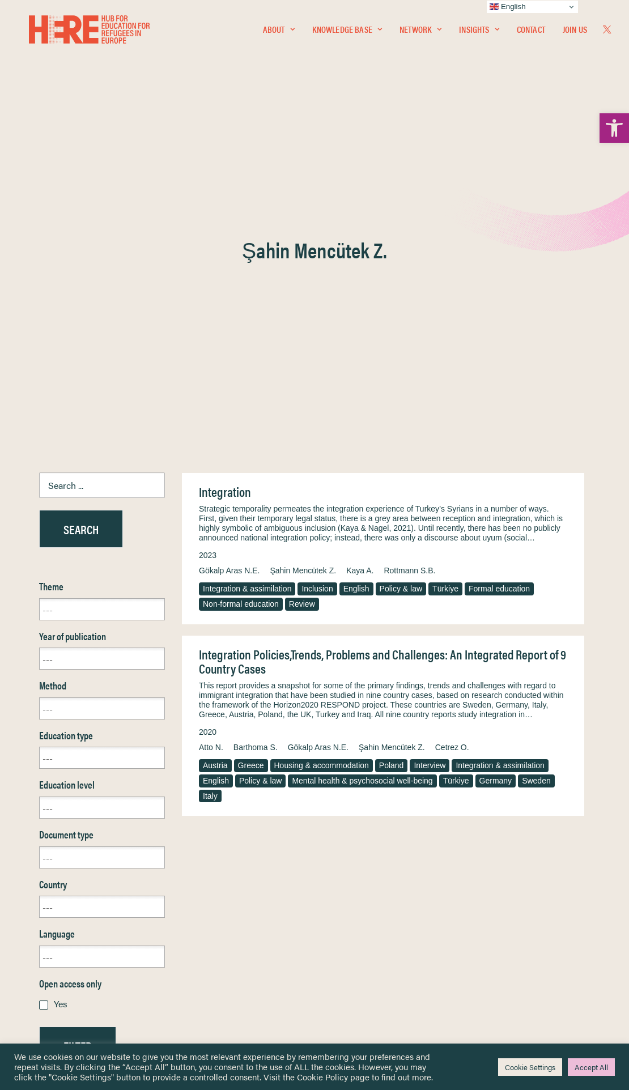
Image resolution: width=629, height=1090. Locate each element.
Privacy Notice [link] (348, 888)
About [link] (279, 32)
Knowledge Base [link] (347, 32)
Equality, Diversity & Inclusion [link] (372, 915)
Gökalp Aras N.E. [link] (229, 298)
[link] (614, 128)
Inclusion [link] (317, 316)
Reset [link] (50, 806)
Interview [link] (429, 492)
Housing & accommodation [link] (321, 492)
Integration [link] (225, 219)
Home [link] (50, 888)
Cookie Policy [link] (322, 1077)
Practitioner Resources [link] (361, 974)
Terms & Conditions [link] (356, 901)
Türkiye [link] (445, 316)
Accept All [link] (591, 1067)
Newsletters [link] (67, 938)
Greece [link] (251, 492)
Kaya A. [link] (359, 298)
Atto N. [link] (211, 474)
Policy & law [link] (401, 316)
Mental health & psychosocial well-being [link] (362, 508)
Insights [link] (479, 32)
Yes (60, 731)
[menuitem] (279, 32)
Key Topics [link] (342, 987)
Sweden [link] (536, 508)
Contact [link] (531, 32)
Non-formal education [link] (241, 331)
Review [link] (302, 331)
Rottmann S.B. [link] (409, 298)
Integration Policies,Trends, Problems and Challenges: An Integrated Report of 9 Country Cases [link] (382, 388)
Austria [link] (215, 492)
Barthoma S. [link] (255, 474)
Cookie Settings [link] (530, 1067)
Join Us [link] (575, 32)
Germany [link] (495, 508)
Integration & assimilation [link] (247, 316)
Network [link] (420, 32)
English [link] (356, 316)
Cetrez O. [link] (452, 474)
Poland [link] (391, 492)
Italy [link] (210, 523)
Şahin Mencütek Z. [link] (303, 298)
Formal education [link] (499, 316)
